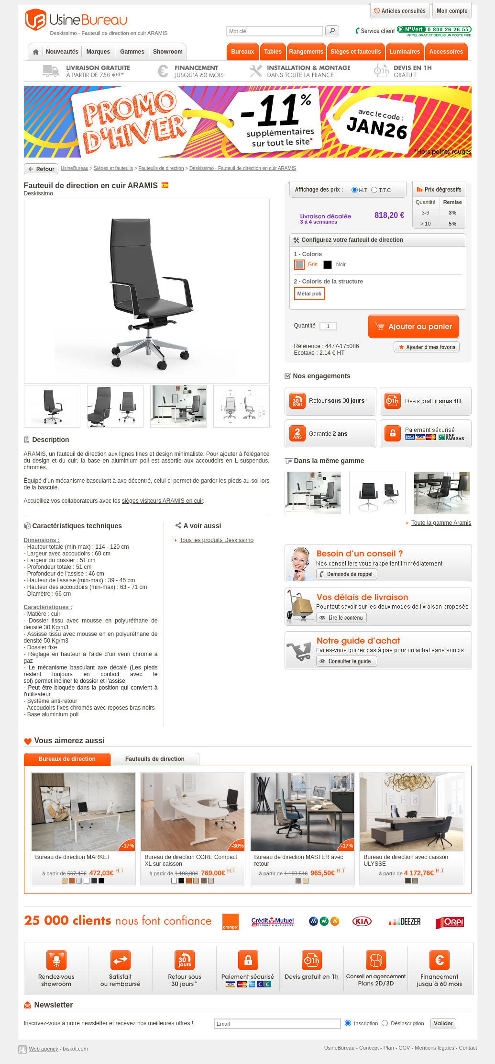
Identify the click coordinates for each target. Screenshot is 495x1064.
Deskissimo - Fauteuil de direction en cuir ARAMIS (242, 168)
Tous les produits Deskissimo (217, 540)
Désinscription (407, 1023)
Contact (468, 1048)
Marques (98, 51)
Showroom (168, 51)
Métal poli (309, 293)
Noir (334, 264)
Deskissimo (38, 193)
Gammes (132, 51)
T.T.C (385, 190)
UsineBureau (74, 168)
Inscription (366, 1023)
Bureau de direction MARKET (72, 857)
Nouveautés (62, 51)
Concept (369, 1048)
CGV (404, 1048)
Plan (389, 1048)
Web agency (43, 1049)
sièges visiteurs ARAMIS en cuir (162, 501)
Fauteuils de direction (161, 168)
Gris (306, 265)
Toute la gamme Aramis (441, 523)
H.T (363, 190)
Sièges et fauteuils (113, 168)
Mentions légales (434, 1048)
